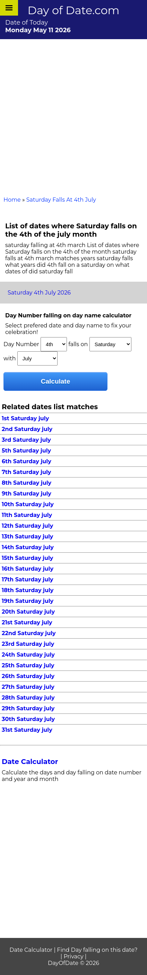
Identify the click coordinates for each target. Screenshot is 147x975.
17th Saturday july (27, 579)
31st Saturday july (27, 730)
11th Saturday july (27, 515)
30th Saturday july (28, 719)
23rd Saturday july (28, 644)
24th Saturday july (28, 654)
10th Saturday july (28, 504)
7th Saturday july (26, 472)
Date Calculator (30, 761)
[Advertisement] (73, 116)
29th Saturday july (28, 708)
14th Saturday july (28, 547)
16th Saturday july (27, 568)
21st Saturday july (27, 622)
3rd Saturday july (26, 440)
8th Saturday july (26, 483)
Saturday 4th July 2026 (39, 292)
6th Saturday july (26, 461)
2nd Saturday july (27, 429)
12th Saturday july (27, 525)
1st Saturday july (25, 418)
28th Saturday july (28, 697)
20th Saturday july (28, 611)
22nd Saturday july (29, 633)
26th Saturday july (28, 676)
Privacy (73, 956)
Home (12, 199)
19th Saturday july (27, 601)
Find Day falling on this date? (97, 950)
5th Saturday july (26, 450)
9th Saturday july (26, 493)
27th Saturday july (28, 687)
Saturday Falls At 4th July (61, 199)
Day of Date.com (74, 10)
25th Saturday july (28, 665)
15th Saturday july (27, 558)
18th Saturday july (27, 590)
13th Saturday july (27, 536)
